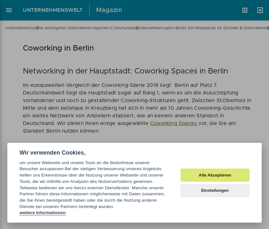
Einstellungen (215, 190)
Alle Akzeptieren (215, 175)
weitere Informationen (42, 212)
